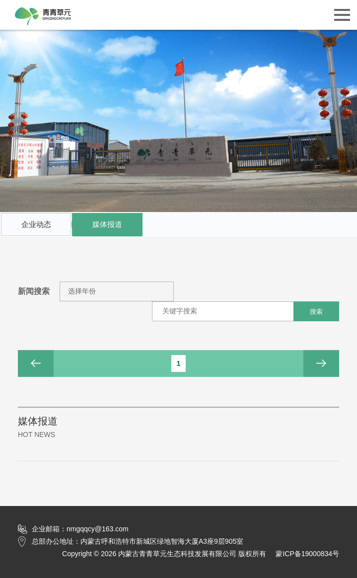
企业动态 (36, 224)
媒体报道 (107, 228)
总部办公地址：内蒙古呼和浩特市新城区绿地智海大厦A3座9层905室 (130, 541)
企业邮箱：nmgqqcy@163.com (73, 529)
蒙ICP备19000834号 (307, 554)
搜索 (316, 311)
